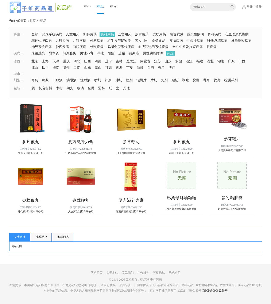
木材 (59, 88)
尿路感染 (38, 53)
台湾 (150, 67)
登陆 (250, 6)
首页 (33, 20)
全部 (34, 34)
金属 (91, 88)
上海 (45, 61)
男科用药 (107, 34)
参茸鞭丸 (30, 142)
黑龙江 (131, 61)
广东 (231, 61)
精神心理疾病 (41, 40)
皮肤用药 (159, 34)
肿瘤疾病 (62, 47)
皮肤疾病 (176, 40)
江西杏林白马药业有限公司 (81, 153)
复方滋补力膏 (80, 142)
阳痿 (111, 53)
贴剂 (174, 80)
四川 (45, 67)
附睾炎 (54, 53)
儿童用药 (73, 34)
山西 (87, 61)
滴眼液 (71, 80)
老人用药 (141, 40)
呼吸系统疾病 (217, 40)
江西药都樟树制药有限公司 (131, 211)
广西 (242, 61)
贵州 (66, 67)
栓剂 (129, 80)
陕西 (98, 67)
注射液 (85, 80)
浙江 (189, 61)
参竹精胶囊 (232, 198)
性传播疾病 (195, 40)
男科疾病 (62, 40)
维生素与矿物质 (119, 40)
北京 (34, 61)
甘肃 (108, 67)
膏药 (34, 80)
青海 (119, 67)
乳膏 (206, 80)
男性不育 (86, 53)
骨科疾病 (214, 34)
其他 (126, 88)
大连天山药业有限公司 (30, 153)
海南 (56, 67)
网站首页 (96, 272)
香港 (161, 67)
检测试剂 (231, 80)
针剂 (108, 80)
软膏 (217, 80)
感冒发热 (176, 34)
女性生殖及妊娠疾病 (187, 47)
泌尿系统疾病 (52, 34)
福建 (199, 61)
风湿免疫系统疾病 (120, 47)
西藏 (87, 67)
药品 (100, 6)
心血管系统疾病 (237, 34)
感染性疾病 (195, 34)
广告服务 (143, 272)
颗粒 (185, 80)
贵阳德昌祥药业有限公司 (131, 153)
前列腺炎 (69, 53)
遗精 (121, 53)
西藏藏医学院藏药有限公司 (181, 209)
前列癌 (134, 53)
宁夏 (129, 67)
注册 (259, 6)
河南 (98, 61)
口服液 (58, 80)
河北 (77, 61)
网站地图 (17, 246)
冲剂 (118, 80)
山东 (168, 61)
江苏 (157, 61)
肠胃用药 (142, 34)
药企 (87, 6)
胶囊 (196, 80)
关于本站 (112, 272)
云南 (77, 67)
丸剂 (164, 80)
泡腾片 (141, 80)
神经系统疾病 (41, 47)
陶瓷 (69, 88)
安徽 (178, 61)
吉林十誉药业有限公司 (181, 153)
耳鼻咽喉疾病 (241, 40)
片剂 (153, 80)
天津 (56, 61)
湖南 (220, 61)
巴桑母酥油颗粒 (181, 198)
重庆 (66, 61)
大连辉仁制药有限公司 (80, 211)
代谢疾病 (97, 47)
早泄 (100, 53)
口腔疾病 (79, 47)
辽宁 (108, 61)
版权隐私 (159, 272)
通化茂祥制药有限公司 (30, 211)
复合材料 (45, 88)
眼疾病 (211, 47)
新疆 (140, 67)
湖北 (210, 61)
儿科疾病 (79, 40)
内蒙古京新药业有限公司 (232, 209)
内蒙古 (145, 61)
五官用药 (124, 34)
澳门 (172, 67)
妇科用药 (90, 34)
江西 (34, 67)
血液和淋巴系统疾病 (153, 47)
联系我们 (128, 272)
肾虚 (170, 53)
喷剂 (97, 80)
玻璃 (80, 88)
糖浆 (45, 80)
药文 (113, 6)
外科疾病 (97, 40)
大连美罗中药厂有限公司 (232, 150)
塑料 (101, 88)
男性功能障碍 (153, 53)
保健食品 (159, 40)
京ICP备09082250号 (215, 290)
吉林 (119, 61)
